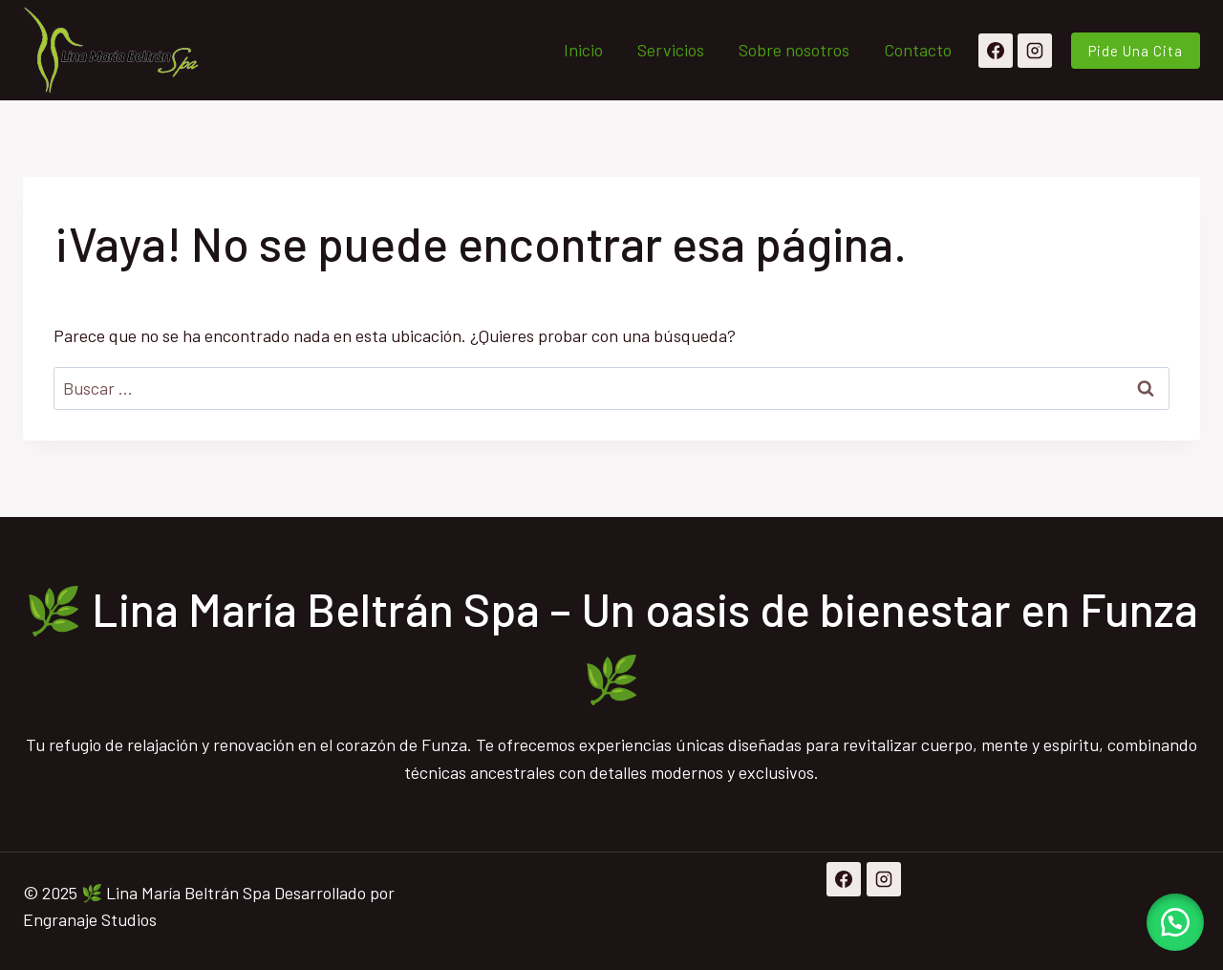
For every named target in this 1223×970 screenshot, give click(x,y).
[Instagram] (1035, 50)
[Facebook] (995, 50)
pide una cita (1135, 50)
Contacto (918, 49)
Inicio (583, 49)
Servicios (670, 49)
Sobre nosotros (794, 49)
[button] (1175, 922)
